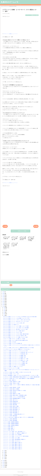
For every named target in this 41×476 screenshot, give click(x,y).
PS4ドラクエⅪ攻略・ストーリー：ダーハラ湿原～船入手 (13, 330)
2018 (4, 304)
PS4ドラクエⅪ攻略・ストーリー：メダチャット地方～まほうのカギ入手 (16, 319)
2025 (4, 293)
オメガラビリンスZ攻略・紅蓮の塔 (9, 392)
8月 (4, 313)
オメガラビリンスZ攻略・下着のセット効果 (11, 383)
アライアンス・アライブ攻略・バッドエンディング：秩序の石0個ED (16, 436)
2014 (4, 463)
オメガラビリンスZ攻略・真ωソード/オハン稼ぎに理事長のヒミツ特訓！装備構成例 (18, 378)
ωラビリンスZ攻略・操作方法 (8, 429)
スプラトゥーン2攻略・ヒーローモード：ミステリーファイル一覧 (15, 350)
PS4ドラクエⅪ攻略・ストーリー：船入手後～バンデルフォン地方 (15, 329)
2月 (4, 457)
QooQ (22, 475)
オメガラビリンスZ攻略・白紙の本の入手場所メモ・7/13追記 (14, 390)
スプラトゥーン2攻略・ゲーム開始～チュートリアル (12, 366)
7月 (4, 315)
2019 (4, 302)
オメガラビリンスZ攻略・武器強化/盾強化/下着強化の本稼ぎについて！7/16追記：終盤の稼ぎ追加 (21, 376)
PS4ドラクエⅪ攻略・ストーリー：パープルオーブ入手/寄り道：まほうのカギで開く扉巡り (20, 316)
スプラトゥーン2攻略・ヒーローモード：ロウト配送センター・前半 (15, 360)
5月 (4, 452)
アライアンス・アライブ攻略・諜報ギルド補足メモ (12, 442)
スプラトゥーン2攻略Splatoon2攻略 (32, 15)
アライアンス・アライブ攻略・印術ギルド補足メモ (12, 447)
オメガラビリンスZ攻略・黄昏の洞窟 (10, 404)
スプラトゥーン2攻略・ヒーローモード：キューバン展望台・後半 (15, 361)
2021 (4, 299)
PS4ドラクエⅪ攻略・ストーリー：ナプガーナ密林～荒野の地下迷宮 (16, 334)
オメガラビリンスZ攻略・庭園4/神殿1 (10, 418)
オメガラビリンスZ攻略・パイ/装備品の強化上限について (13, 414)
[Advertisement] (20, 24)
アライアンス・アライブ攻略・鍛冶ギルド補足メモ (12, 448)
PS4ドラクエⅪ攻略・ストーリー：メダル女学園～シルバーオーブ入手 (16, 318)
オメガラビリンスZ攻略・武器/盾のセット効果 (11, 381)
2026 (4, 291)
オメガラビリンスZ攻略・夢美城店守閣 (10, 401)
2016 (4, 460)
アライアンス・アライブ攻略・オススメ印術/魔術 (12, 434)
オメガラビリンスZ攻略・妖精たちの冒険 (10, 406)
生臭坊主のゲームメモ (9, 2)
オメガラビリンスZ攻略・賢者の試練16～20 (11, 407)
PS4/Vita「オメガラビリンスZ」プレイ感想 (11, 368)
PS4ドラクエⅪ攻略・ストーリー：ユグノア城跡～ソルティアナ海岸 (16, 326)
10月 (4, 310)
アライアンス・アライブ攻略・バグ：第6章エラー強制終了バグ (15, 433)
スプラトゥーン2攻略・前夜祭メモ (9, 380)
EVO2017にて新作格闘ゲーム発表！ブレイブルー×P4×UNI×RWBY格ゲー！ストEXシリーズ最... (21, 375)
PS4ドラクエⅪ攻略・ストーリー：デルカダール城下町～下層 (14, 335)
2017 (4, 306)
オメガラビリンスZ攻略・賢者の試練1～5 (11, 412)
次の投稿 (5, 226)
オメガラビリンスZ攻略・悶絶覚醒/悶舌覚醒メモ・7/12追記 (14, 398)
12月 (4, 307)
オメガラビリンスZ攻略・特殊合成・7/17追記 (11, 387)
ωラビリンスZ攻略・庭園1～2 (8, 428)
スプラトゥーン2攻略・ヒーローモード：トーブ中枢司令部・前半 (15, 353)
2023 (4, 296)
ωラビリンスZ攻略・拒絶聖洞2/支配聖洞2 (11, 423)
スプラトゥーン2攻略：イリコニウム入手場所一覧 (12, 343)
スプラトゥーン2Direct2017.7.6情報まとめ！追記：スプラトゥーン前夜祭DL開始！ (18, 417)
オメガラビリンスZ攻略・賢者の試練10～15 (11, 409)
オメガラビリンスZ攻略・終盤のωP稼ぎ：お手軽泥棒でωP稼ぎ (15, 395)
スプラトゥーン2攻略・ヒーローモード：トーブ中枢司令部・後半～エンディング (18, 352)
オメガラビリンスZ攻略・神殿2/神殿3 (10, 415)
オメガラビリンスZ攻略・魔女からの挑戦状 (11, 388)
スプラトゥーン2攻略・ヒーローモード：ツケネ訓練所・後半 (14, 355)
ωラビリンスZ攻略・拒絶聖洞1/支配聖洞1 (11, 425)
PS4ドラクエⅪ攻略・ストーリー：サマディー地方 (12, 332)
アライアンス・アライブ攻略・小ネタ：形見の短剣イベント (14, 431)
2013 (4, 465)
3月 (4, 455)
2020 (4, 301)
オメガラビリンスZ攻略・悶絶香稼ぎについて (11, 403)
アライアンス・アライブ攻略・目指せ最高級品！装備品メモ (14, 439)
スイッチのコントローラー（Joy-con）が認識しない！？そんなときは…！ (17, 349)
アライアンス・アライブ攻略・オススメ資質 (11, 437)
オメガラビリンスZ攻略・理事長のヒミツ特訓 (11, 393)
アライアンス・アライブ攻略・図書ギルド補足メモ (12, 444)
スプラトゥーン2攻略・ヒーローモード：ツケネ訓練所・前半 (14, 357)
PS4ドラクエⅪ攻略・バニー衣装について (11, 324)
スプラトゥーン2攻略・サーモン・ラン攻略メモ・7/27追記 (14, 338)
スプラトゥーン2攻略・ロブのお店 (9, 341)
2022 (4, 298)
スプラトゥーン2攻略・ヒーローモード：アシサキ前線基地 (14, 364)
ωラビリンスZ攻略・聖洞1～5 (8, 426)
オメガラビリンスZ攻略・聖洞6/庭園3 (10, 420)
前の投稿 (36, 226)
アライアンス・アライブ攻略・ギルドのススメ (11, 440)
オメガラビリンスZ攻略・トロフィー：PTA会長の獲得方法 (14, 396)
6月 (4, 450)
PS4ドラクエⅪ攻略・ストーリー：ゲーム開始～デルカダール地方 (15, 337)
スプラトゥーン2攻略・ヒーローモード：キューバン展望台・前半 (15, 363)
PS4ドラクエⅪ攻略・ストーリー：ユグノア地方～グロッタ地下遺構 (16, 327)
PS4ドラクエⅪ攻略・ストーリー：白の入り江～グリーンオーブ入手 (16, 321)
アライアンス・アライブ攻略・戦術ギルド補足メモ (12, 445)
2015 (4, 462)
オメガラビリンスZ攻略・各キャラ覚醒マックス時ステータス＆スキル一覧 (17, 372)
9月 (4, 312)
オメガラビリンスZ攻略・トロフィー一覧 (10, 373)
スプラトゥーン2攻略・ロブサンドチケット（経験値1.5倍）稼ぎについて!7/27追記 (18, 347)
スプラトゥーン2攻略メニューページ (10, 33)
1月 (4, 458)
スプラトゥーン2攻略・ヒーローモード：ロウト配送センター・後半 (15, 358)
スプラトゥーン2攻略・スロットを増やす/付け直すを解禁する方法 (15, 340)
